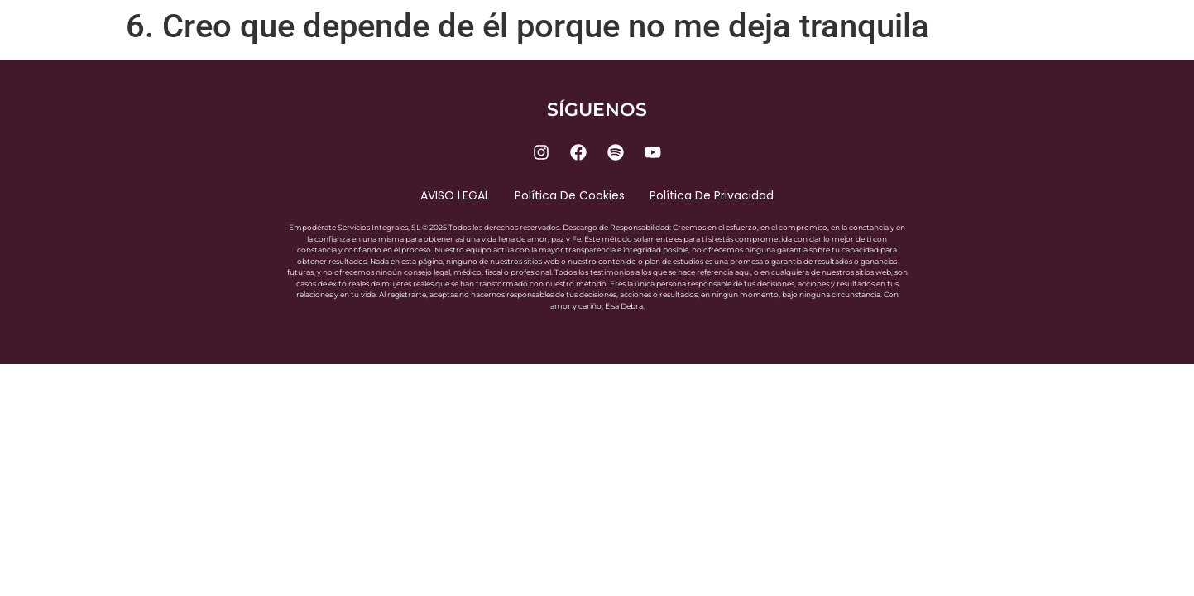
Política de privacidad (712, 195)
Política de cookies (570, 195)
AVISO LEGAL (455, 195)
